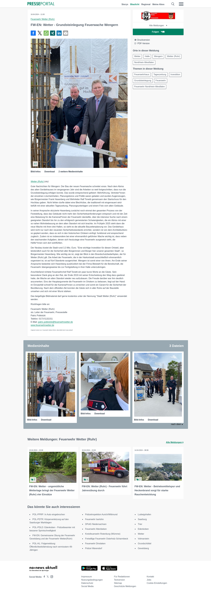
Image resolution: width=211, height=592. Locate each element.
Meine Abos (158, 4)
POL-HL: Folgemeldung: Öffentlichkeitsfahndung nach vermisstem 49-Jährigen (51, 546)
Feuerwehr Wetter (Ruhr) (43, 19)
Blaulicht (134, 4)
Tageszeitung (161, 75)
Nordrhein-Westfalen (162, 63)
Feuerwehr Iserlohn (94, 518)
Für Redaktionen (122, 576)
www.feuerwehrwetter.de (42, 325)
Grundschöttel (144, 543)
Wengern (160, 56)
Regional (145, 4)
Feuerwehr (140, 88)
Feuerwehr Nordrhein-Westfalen (150, 95)
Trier (140, 523)
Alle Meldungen (158, 25)
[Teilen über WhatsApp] (46, 33)
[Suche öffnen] (173, 4)
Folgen (158, 32)
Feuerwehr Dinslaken (95, 543)
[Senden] (65, 33)
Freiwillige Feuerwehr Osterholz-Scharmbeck (106, 538)
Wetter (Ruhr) (37, 181)
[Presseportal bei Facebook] (43, 576)
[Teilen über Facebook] (33, 33)
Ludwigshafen (144, 514)
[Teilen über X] (39, 33)
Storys (125, 4)
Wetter (138, 56)
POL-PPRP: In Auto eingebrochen (48, 514)
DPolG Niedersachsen (95, 523)
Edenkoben (143, 528)
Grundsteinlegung (157, 82)
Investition (139, 82)
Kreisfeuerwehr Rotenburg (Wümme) (102, 533)
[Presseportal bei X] (47, 576)
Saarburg (142, 518)
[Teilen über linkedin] (59, 33)
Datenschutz (87, 582)
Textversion (119, 579)
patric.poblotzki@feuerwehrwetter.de (55, 322)
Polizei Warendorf (93, 547)
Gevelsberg (143, 547)
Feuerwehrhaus (142, 75)
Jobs (149, 579)
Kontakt (150, 576)
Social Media (87, 585)
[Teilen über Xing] (52, 33)
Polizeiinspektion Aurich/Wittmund (101, 514)
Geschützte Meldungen (125, 585)
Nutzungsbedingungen (92, 579)
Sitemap (118, 582)
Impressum (86, 576)
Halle (148, 56)
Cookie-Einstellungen (157, 582)
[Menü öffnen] (181, 4)
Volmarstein (143, 538)
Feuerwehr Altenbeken (96, 528)
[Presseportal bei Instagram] (51, 576)
